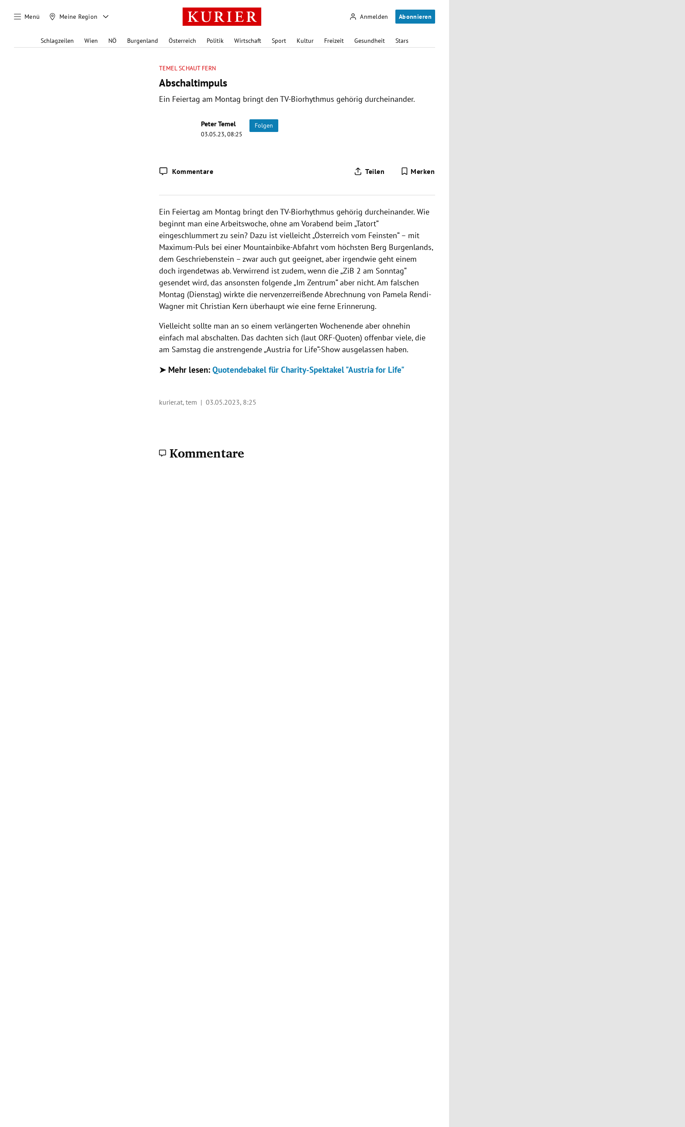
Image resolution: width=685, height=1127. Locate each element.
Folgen (264, 125)
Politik (215, 41)
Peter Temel (218, 123)
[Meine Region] (73, 17)
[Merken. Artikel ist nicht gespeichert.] (418, 171)
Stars (401, 41)
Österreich (182, 41)
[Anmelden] (368, 17)
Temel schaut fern (187, 68)
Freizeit (334, 41)
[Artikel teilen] (369, 171)
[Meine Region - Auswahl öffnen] (106, 16)
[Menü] (27, 17)
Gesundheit (369, 41)
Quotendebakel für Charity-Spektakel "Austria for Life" (308, 369)
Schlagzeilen (57, 41)
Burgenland (142, 41)
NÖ (112, 41)
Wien (91, 41)
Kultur (305, 41)
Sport (279, 41)
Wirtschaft (247, 41)
